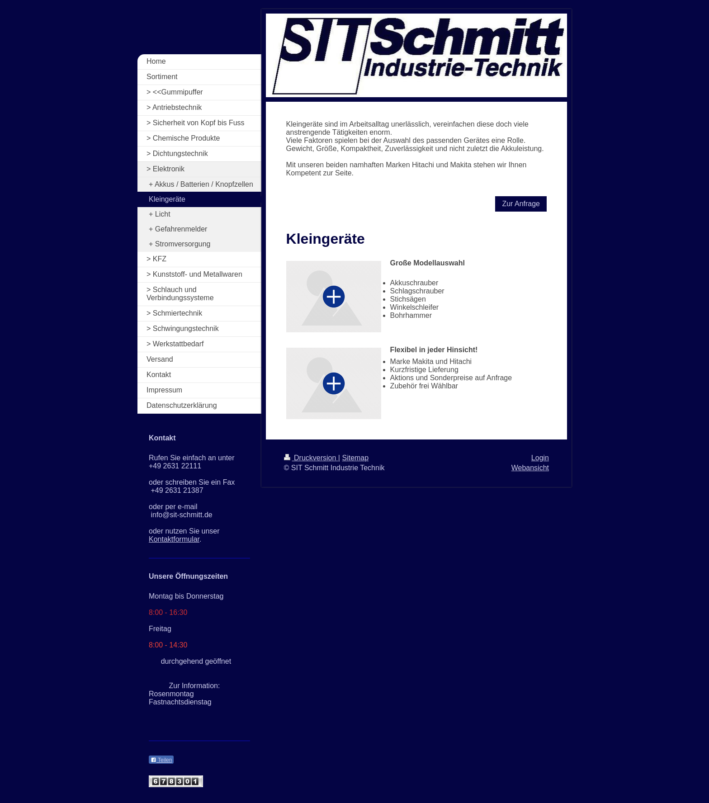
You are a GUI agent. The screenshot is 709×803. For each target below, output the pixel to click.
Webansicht (530, 468)
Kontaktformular (174, 539)
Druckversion (311, 458)
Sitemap (355, 458)
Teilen (161, 760)
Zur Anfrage (521, 204)
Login (540, 458)
